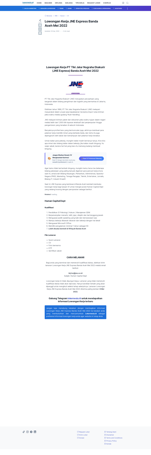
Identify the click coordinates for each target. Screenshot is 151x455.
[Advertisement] (75, 48)
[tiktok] (24, 432)
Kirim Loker (82, 435)
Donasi (80, 438)
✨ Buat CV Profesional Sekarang (91, 158)
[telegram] (40, 33)
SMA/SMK (48, 3)
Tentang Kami (110, 432)
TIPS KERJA (80, 3)
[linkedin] (35, 432)
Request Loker (83, 432)
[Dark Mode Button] (123, 3)
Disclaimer (109, 435)
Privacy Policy (110, 441)
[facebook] (40, 25)
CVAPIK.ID (107, 3)
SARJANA (69, 3)
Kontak (107, 444)
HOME (39, 3)
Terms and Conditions (113, 438)
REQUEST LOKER (93, 3)
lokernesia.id (74, 298)
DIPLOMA (58, 3)
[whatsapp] (40, 29)
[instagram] (27, 432)
